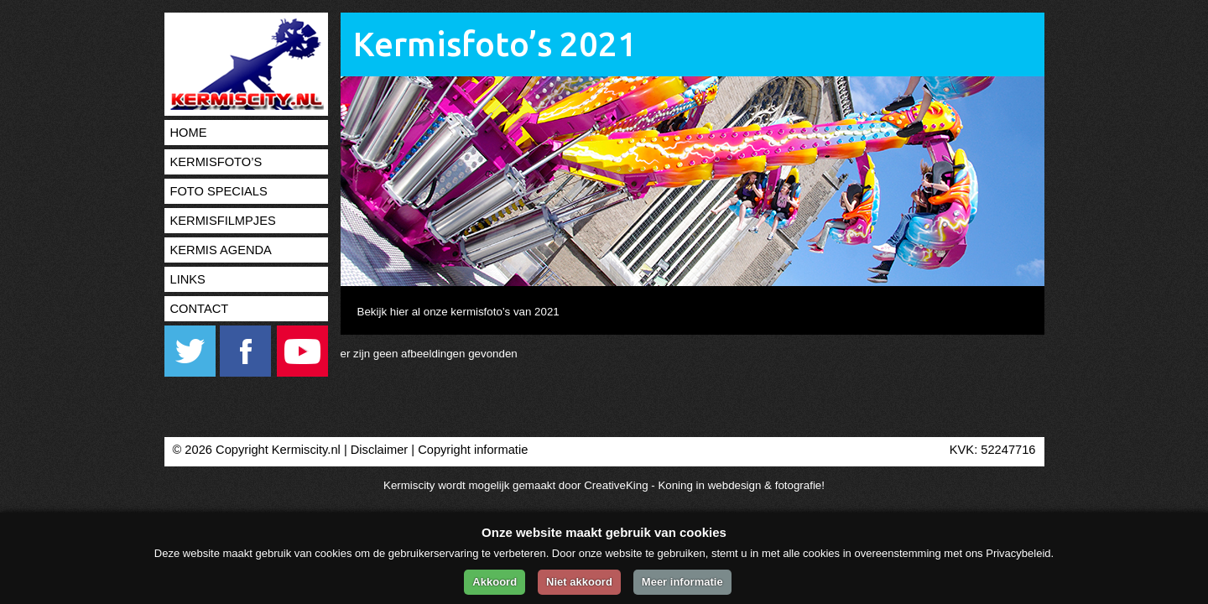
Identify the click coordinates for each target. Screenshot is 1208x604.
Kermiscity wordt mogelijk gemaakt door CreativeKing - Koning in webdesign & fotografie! (604, 485)
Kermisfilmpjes (223, 220)
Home (188, 132)
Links (188, 279)
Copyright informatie (473, 449)
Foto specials (219, 191)
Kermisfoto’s (216, 162)
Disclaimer (379, 449)
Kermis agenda (221, 250)
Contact (199, 308)
